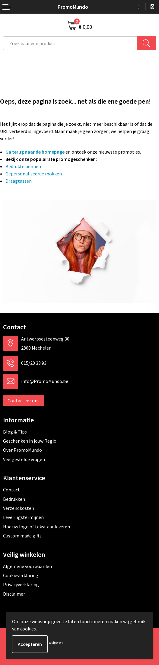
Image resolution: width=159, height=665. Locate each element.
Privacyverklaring (21, 584)
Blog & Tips (15, 432)
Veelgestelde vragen (24, 459)
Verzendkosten (18, 508)
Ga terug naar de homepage (35, 152)
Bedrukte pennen (23, 166)
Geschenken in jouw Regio (29, 441)
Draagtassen (18, 181)
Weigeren (56, 642)
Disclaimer (14, 594)
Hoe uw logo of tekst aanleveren (36, 527)
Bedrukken (14, 499)
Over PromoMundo (22, 450)
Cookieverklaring (20, 575)
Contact (11, 490)
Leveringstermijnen (23, 517)
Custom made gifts (22, 536)
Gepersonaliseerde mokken (33, 174)
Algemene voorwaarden (27, 566)
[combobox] (70, 43)
